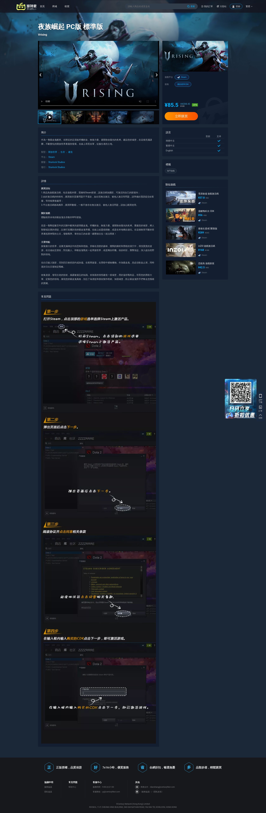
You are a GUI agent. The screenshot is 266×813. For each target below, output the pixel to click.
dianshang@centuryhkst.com (162, 787)
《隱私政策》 (157, 792)
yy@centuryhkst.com (111, 792)
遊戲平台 (169, 77)
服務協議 (48, 787)
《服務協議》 (145, 792)
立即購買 (181, 116)
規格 (167, 84)
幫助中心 (72, 787)
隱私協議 (48, 792)
